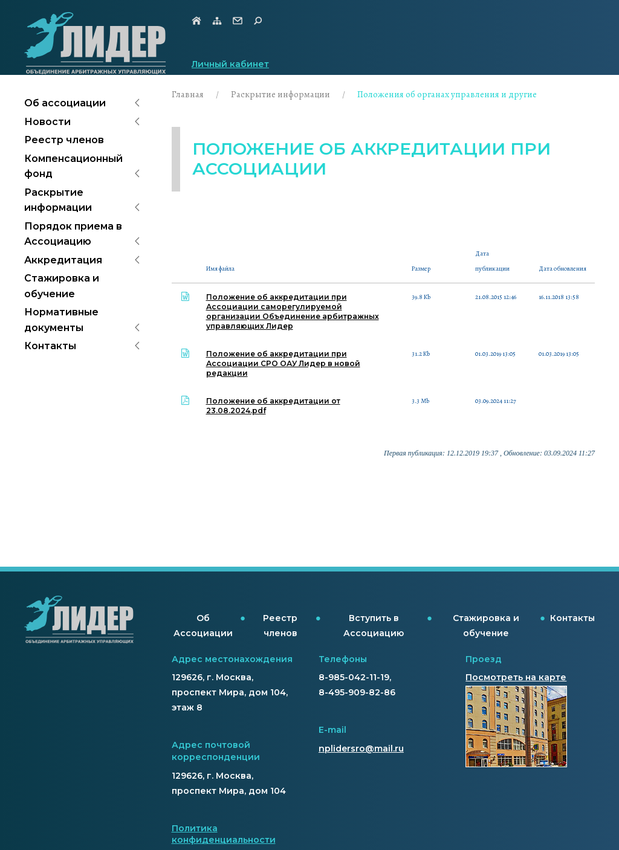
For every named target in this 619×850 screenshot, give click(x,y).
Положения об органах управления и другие (447, 94)
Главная (188, 94)
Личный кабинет (230, 64)
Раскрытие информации (58, 200)
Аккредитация (63, 260)
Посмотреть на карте (515, 677)
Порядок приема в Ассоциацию (73, 234)
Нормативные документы (61, 319)
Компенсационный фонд (73, 166)
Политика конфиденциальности (224, 834)
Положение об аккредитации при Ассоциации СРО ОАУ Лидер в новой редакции (283, 363)
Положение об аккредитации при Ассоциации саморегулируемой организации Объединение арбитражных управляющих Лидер (292, 311)
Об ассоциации (65, 103)
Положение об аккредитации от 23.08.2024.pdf (273, 405)
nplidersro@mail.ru (361, 748)
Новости (47, 121)
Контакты (50, 346)
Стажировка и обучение (61, 286)
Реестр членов (64, 140)
